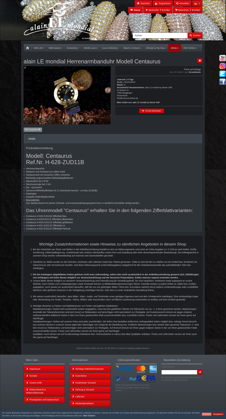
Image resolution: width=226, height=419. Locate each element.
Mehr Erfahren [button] (89, 416)
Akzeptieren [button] (218, 414)
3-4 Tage (129, 79)
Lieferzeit (78, 396)
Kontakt (31, 376)
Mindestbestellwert (83, 403)
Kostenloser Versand (84, 382)
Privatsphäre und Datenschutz (42, 399)
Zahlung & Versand (83, 389)
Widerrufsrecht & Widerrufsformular (36, 391)
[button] (197, 3)
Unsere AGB (34, 382)
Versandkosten (194, 72)
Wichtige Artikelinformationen (88, 369)
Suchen (195, 35)
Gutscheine (79, 376)
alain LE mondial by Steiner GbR (146, 102)
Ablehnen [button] (207, 414)
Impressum (33, 369)
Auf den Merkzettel (151, 111)
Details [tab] (32, 138)
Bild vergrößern (32, 130)
